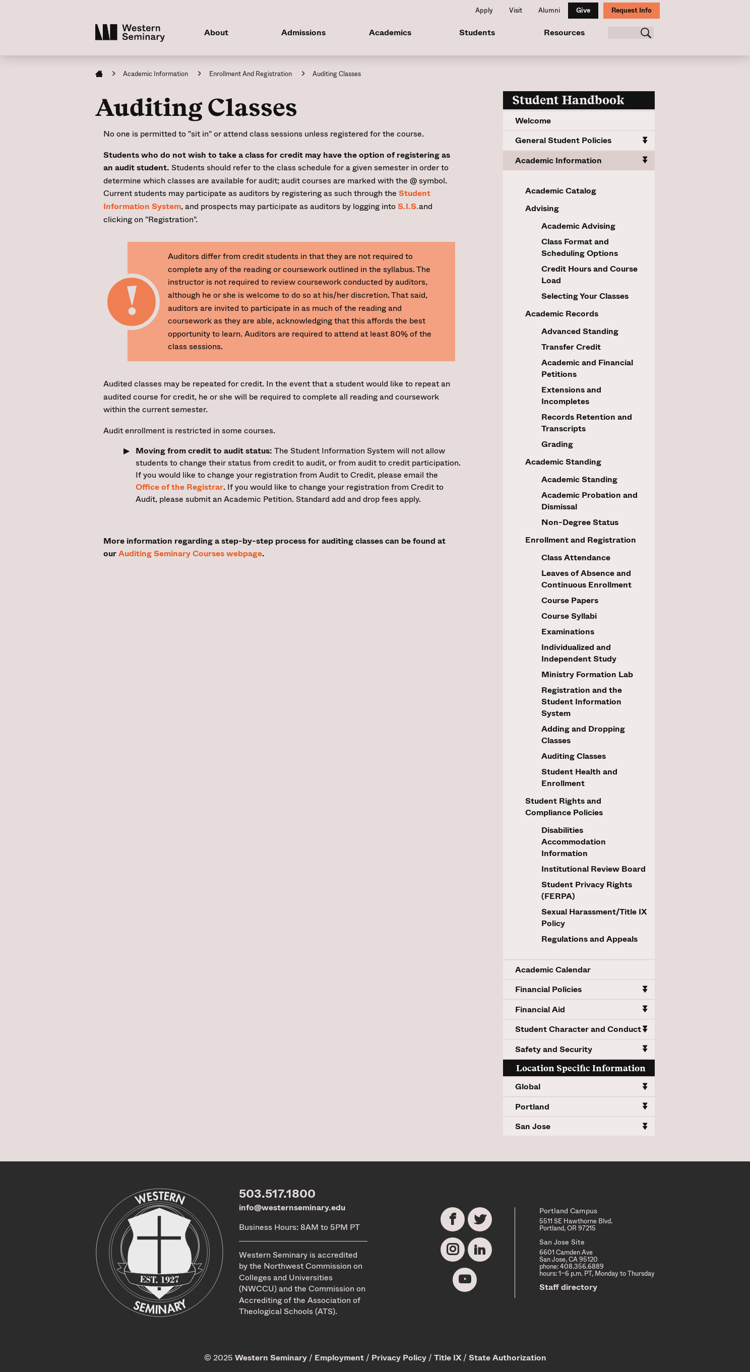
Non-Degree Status (579, 522)
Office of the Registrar (179, 487)
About (216, 32)
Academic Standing (579, 479)
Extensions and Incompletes (571, 395)
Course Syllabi (569, 616)
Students (476, 32)
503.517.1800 (277, 1193)
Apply (484, 10)
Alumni (549, 10)
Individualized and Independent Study (578, 653)
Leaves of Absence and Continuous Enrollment (586, 579)
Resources (562, 32)
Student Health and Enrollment (579, 777)
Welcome (533, 120)
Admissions (303, 32)
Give (583, 10)
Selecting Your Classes (585, 296)
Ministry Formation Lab (587, 674)
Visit (515, 10)
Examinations (567, 631)
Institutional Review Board (593, 869)
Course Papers (569, 600)
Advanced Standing (579, 331)
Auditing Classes (573, 756)
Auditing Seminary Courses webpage (190, 553)
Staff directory (568, 1287)
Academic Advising (578, 226)
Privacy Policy (398, 1357)
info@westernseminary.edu (292, 1207)
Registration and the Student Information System (581, 701)
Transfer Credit (571, 347)
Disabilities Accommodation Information (573, 841)
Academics (389, 32)
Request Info (631, 10)
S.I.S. (408, 206)
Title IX (447, 1357)
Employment (339, 1357)
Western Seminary (271, 1357)
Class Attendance (575, 557)
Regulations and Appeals (589, 939)
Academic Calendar (553, 969)
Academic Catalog (560, 191)
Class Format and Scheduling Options (579, 247)
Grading (557, 444)
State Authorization (507, 1357)
